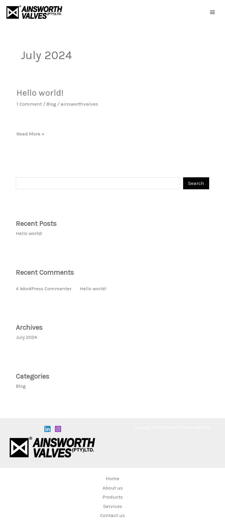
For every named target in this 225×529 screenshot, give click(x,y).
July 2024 (26, 337)
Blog (51, 104)
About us (113, 488)
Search (24, 172)
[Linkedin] (47, 428)
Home (112, 478)
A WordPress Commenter (43, 288)
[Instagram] (58, 428)
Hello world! (40, 92)
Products (113, 497)
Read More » (30, 133)
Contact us (112, 515)
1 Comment (29, 104)
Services (112, 506)
